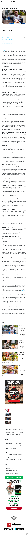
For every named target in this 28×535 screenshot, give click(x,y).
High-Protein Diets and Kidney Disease (11, 470)
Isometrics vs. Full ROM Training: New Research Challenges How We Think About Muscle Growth (14, 432)
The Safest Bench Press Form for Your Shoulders (13, 434)
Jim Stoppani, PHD (14, 1)
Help (14, 519)
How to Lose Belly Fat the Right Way (11, 448)
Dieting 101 (19, 48)
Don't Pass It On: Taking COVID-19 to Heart (12, 473)
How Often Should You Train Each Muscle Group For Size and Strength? (14, 429)
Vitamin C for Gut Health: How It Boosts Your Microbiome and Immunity (14, 454)
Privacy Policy (14, 518)
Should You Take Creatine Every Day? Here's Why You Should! (14, 459)
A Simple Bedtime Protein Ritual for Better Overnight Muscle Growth (14, 445)
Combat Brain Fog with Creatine (10, 457)
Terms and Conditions (14, 517)
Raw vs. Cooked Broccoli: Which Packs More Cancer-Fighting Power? (14, 446)
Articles (14, 520)
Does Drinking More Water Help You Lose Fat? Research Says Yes (14, 443)
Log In (26, 1)
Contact (14, 516)
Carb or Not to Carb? (5, 266)
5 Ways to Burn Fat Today (9, 468)
